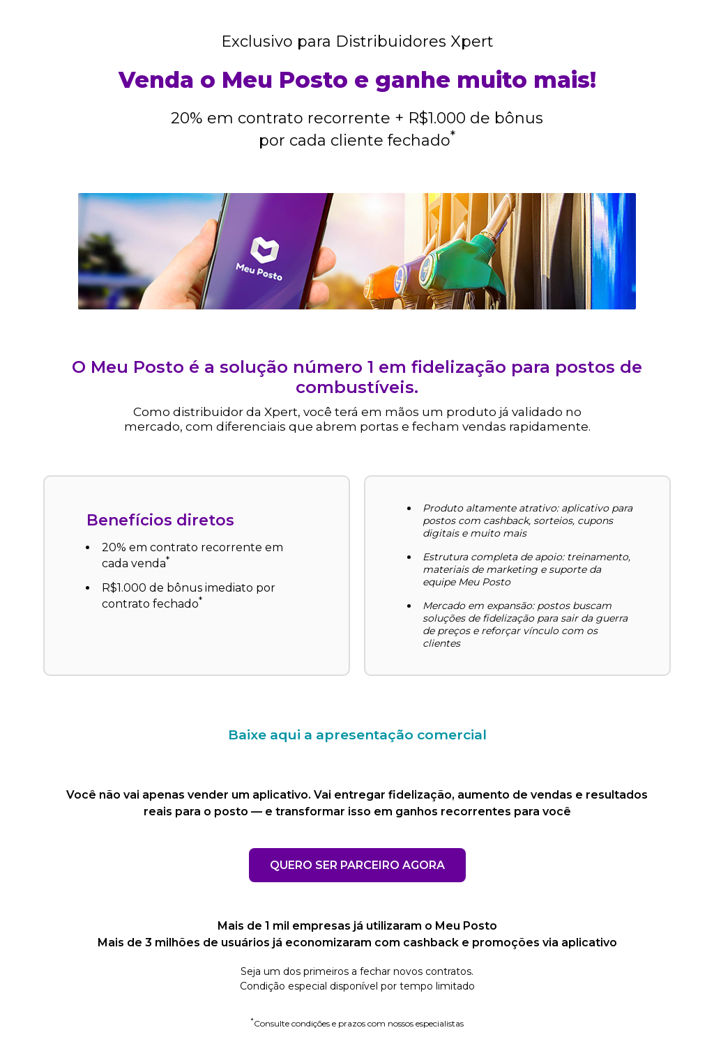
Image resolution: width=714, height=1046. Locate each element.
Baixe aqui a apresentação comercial (357, 734)
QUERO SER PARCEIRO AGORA (357, 865)
